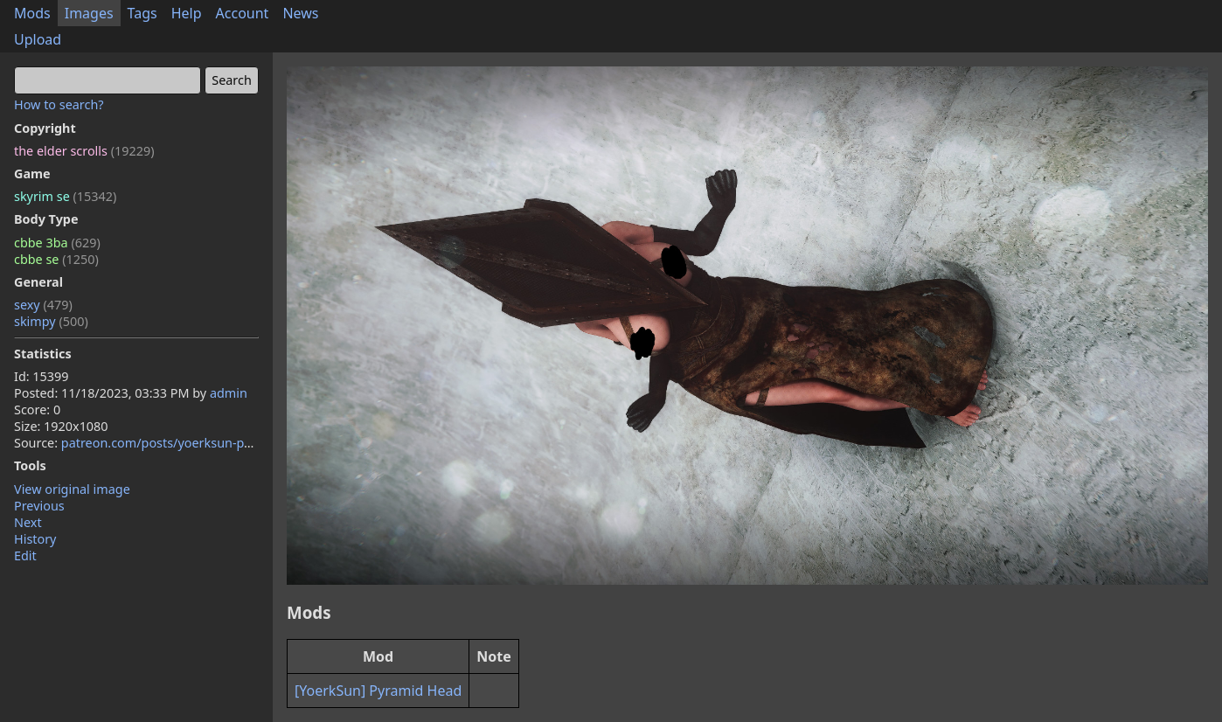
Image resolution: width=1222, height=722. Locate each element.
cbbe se (56, 259)
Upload (37, 39)
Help (186, 13)
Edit (25, 555)
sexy (43, 304)
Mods (32, 13)
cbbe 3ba (57, 242)
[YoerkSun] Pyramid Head (378, 690)
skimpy (51, 321)
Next (28, 522)
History (35, 539)
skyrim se (65, 196)
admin (228, 393)
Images (89, 13)
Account (242, 13)
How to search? (59, 104)
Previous (39, 505)
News (300, 13)
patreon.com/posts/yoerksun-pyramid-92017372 (204, 442)
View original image (72, 489)
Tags (142, 13)
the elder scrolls (84, 150)
